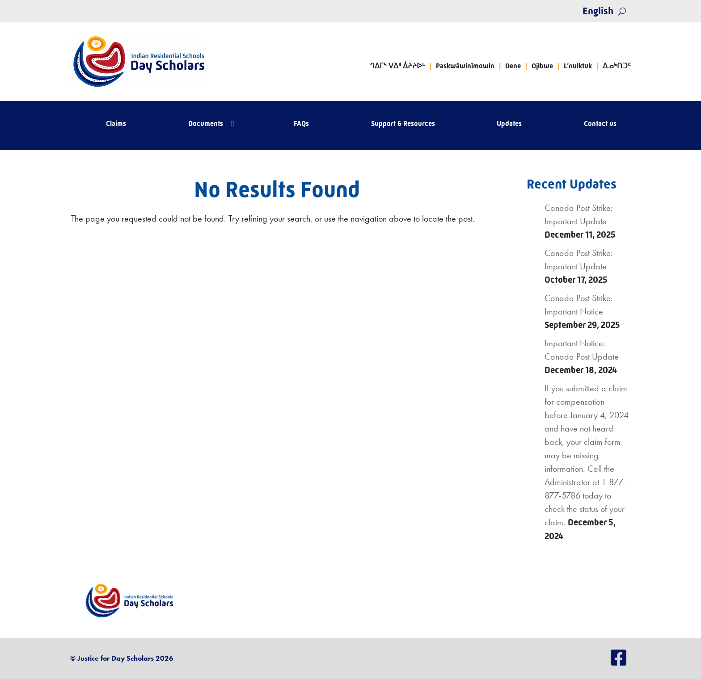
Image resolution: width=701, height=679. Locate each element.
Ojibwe (542, 66)
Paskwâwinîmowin (465, 66)
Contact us (600, 124)
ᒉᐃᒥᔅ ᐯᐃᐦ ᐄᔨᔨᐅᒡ (397, 66)
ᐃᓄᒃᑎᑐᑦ (617, 66)
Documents (205, 124)
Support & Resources (403, 124)
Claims (116, 124)
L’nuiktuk (578, 66)
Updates (509, 124)
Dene (513, 66)
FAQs (301, 124)
